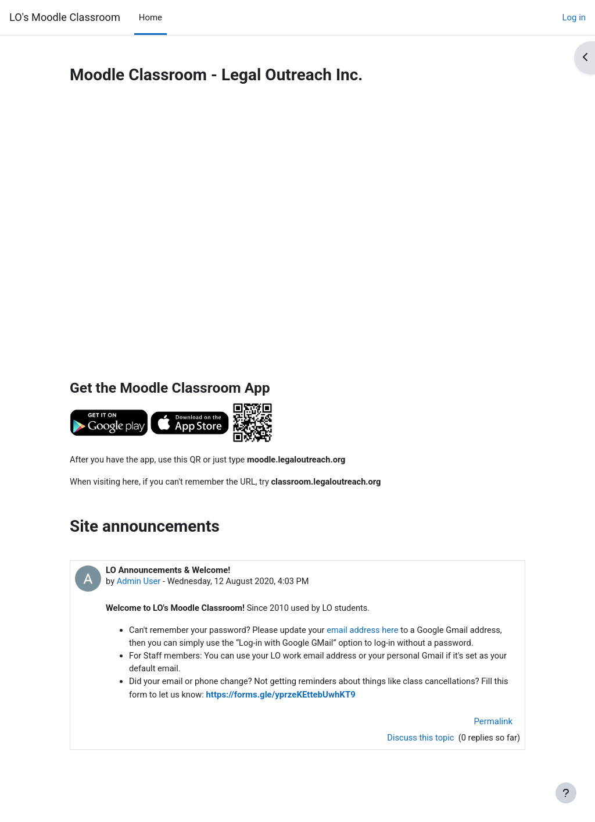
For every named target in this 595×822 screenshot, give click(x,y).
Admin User (139, 582)
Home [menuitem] (150, 17)
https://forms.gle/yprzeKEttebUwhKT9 (282, 697)
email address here (367, 632)
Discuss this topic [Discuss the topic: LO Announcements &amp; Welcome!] (420, 740)
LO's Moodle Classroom (64, 17)
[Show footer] (565, 792)
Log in (574, 17)
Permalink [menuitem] (493, 723)
